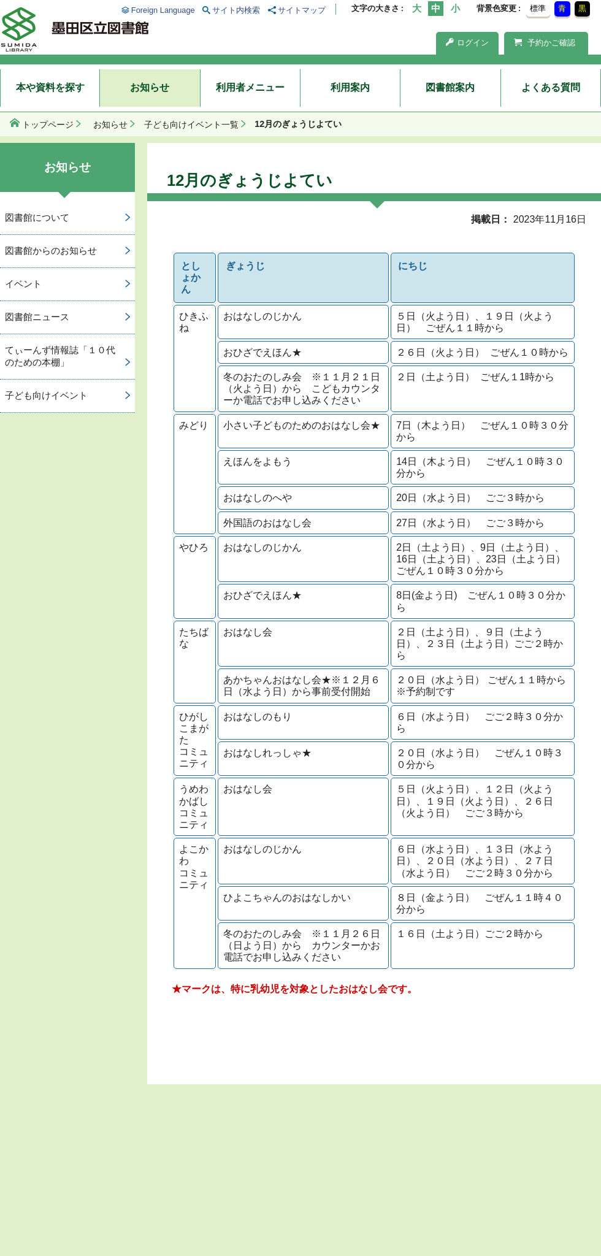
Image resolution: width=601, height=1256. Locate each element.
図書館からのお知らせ (51, 250)
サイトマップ (302, 10)
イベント (23, 283)
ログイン (467, 42)
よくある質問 (550, 87)
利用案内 (350, 87)
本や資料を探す (50, 87)
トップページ (48, 124)
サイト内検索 (236, 10)
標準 (538, 8)
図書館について (37, 217)
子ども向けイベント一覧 (191, 124)
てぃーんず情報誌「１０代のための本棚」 (60, 356)
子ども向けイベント (46, 395)
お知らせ (149, 87)
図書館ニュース (37, 317)
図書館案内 (450, 87)
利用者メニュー (250, 87)
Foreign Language (163, 10)
